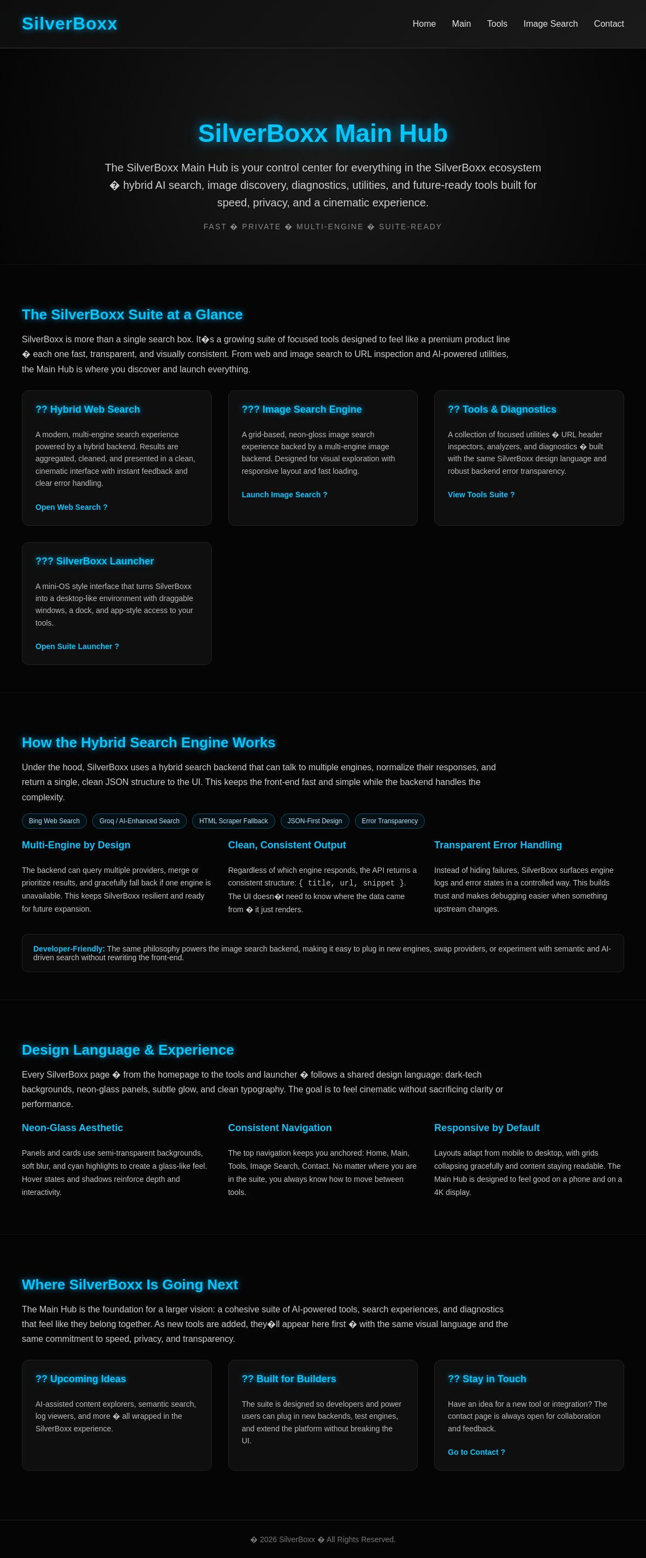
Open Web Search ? (71, 507)
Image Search (551, 23)
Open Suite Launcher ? (77, 646)
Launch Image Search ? (285, 494)
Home (424, 23)
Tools (497, 23)
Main (461, 23)
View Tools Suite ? (481, 494)
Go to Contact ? (476, 1452)
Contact (609, 23)
